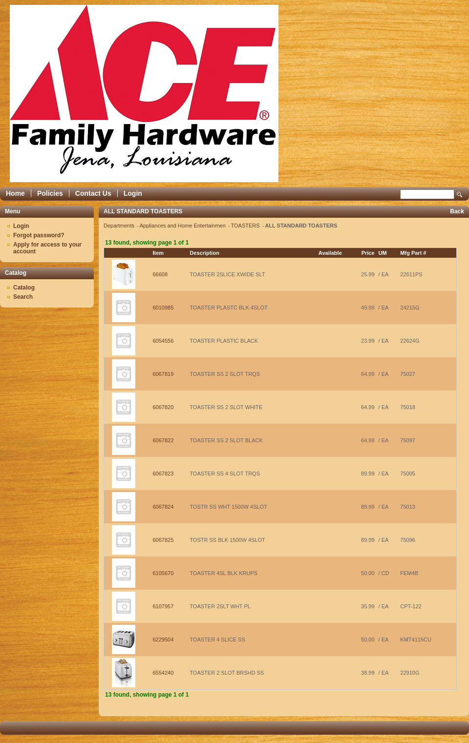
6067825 (163, 540)
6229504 (163, 639)
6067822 (163, 440)
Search (460, 194)
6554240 (163, 673)
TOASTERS (246, 225)
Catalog (24, 287)
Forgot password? (38, 235)
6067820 (163, 407)
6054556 (163, 341)
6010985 (163, 307)
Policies (50, 193)
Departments (120, 225)
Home (15, 193)
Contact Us (93, 193)
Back (457, 211)
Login (133, 193)
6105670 (163, 573)
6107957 (163, 606)
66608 (160, 274)
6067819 (163, 374)
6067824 (163, 507)
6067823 (163, 473)
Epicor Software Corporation (144, 93)
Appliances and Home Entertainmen (183, 225)
